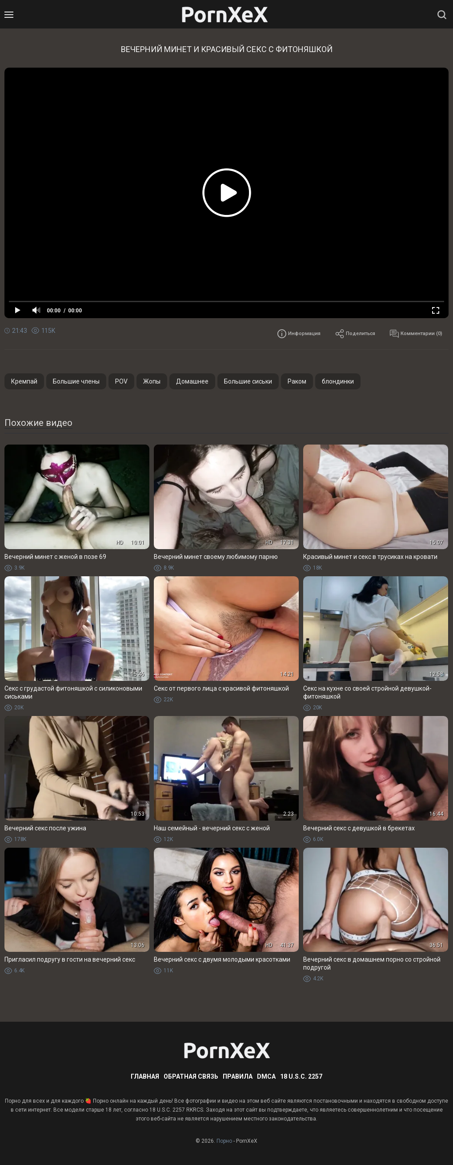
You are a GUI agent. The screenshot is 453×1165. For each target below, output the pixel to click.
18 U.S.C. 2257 (301, 1076)
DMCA (266, 1076)
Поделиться (339, 333)
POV (121, 381)
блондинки (338, 381)
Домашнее (192, 381)
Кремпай (24, 381)
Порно (224, 1141)
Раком (297, 381)
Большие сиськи (248, 381)
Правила (238, 1076)
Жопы (151, 381)
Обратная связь (191, 1076)
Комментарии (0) (410, 333)
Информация (273, 333)
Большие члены (76, 381)
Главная (145, 1076)
